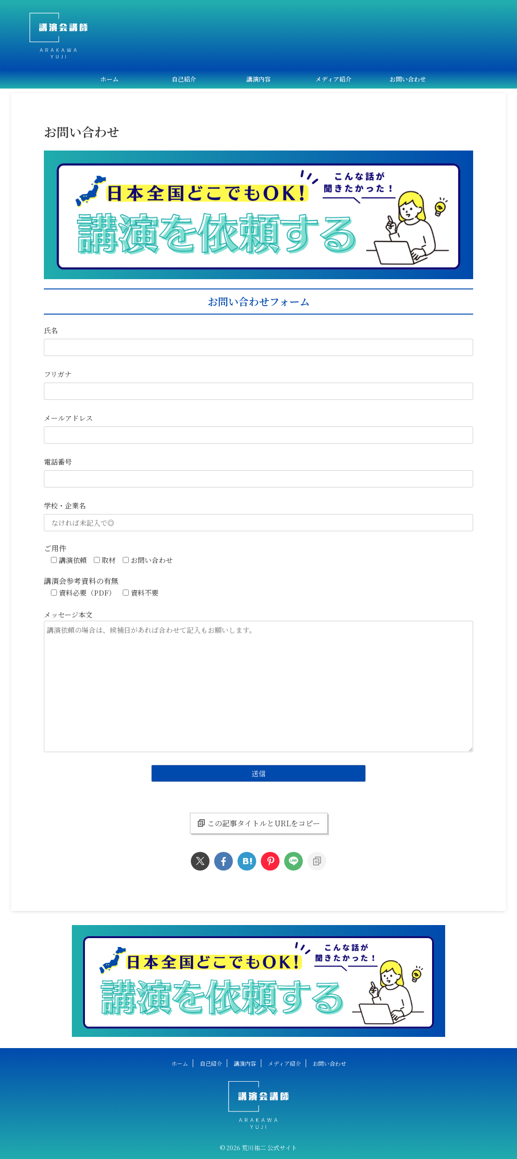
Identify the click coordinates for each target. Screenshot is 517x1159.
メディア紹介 (333, 79)
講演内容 (258, 79)
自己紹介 (184, 79)
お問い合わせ (408, 79)
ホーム (109, 79)
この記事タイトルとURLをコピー (258, 823)
